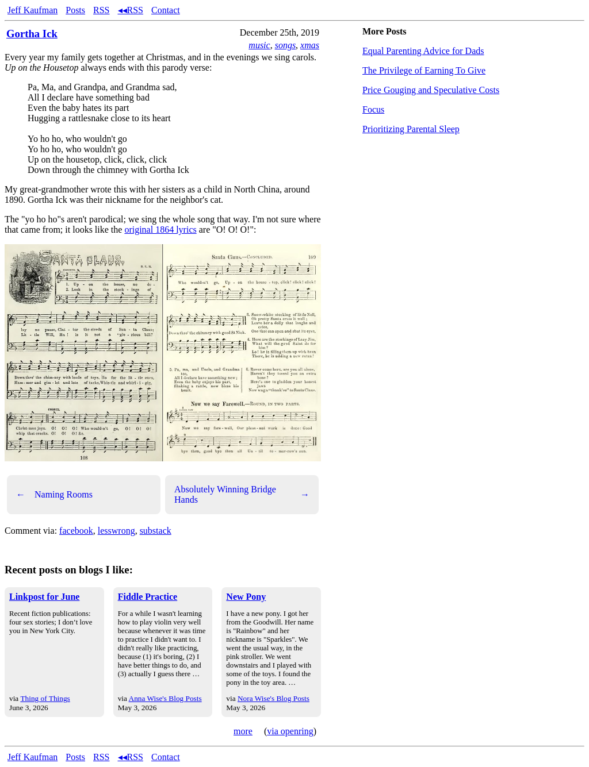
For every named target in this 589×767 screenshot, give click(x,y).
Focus (373, 109)
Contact (165, 10)
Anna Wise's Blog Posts (165, 698)
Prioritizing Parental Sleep (411, 129)
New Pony (246, 597)
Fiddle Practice (148, 597)
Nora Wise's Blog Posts (273, 698)
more (243, 731)
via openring (290, 731)
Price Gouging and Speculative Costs (430, 90)
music (259, 45)
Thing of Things (45, 698)
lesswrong (116, 530)
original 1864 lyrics (160, 229)
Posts (75, 10)
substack (155, 530)
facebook (76, 530)
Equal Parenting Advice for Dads (423, 51)
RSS (101, 10)
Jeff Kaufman (32, 10)
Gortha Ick (32, 34)
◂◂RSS (130, 10)
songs (285, 45)
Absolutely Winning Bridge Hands (241, 494)
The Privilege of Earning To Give (423, 70)
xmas (309, 45)
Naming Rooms (54, 495)
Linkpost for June (44, 597)
